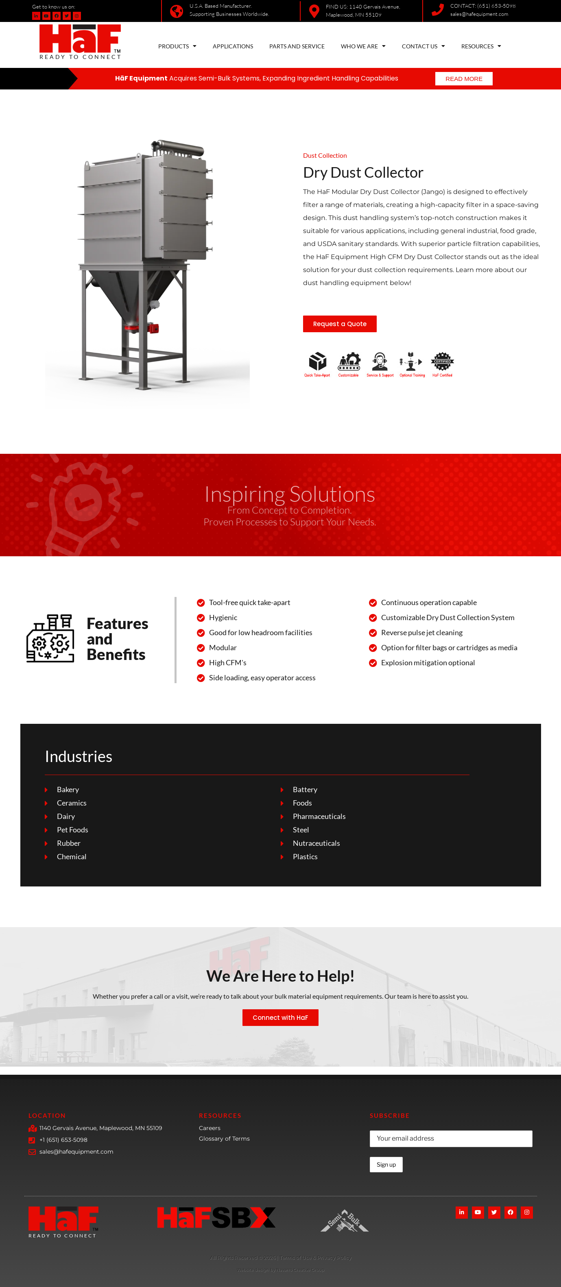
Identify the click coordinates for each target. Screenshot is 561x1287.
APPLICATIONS (233, 46)
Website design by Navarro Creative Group (280, 1269)
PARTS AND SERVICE (297, 46)
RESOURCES (481, 46)
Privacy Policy (334, 1257)
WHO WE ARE (363, 46)
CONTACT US (423, 46)
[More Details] (242, 1258)
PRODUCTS (177, 46)
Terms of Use (295, 1257)
